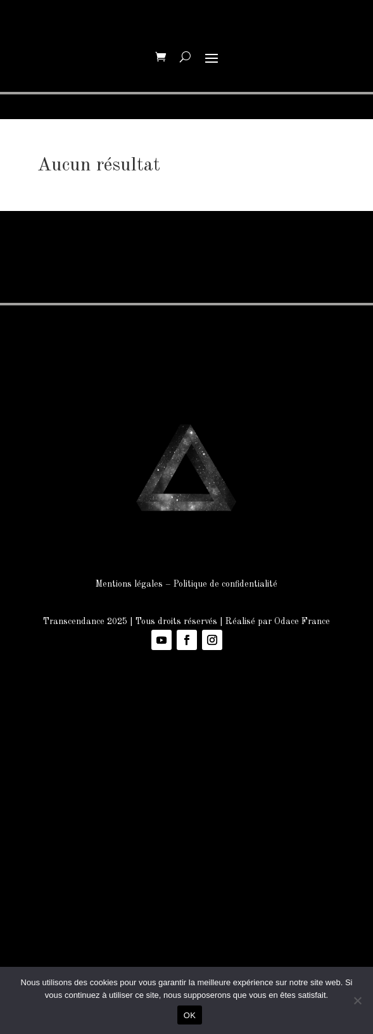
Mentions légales (129, 584)
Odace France (302, 621)
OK (190, 1015)
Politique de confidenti (217, 584)
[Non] (357, 1000)
